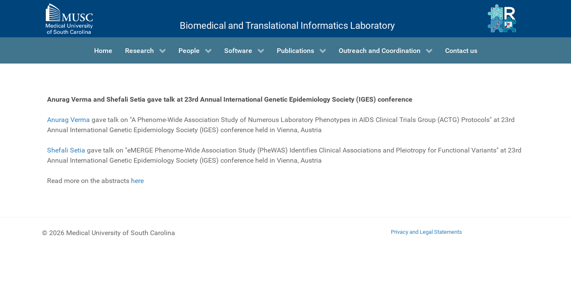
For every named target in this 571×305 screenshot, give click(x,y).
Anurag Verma (68, 120)
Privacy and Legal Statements (426, 232)
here (137, 181)
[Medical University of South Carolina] (69, 18)
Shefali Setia (66, 150)
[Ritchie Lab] (502, 18)
